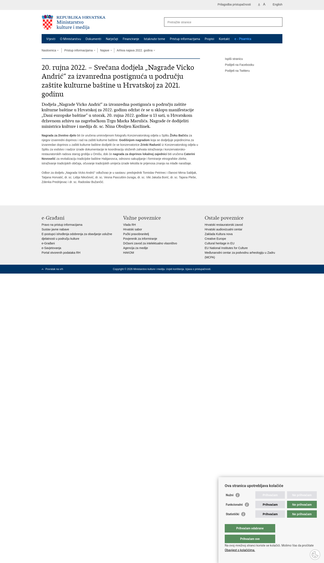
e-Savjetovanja (51, 248)
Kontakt (224, 39)
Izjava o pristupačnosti (197, 269)
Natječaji (112, 39)
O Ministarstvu (70, 39)
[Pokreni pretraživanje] (277, 22)
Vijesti (50, 39)
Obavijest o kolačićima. (240, 550)
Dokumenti (93, 39)
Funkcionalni (234, 513)
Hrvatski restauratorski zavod (224, 224)
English (277, 4)
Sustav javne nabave (55, 229)
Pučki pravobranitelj (136, 234)
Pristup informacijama (185, 39)
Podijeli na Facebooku (236, 65)
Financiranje (131, 39)
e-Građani (48, 243)
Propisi (209, 39)
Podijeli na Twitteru (234, 71)
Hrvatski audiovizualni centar (223, 229)
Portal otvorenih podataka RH (61, 252)
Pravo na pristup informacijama (62, 224)
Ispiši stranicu (231, 59)
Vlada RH (129, 224)
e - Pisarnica (242, 39)
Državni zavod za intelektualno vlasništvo (150, 243)
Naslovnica (49, 50)
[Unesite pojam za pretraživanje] (218, 22)
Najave (104, 50)
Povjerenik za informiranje (140, 238)
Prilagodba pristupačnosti (234, 4)
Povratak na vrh (54, 269)
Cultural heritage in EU (219, 243)
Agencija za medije (135, 248)
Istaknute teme (154, 39)
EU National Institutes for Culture (226, 248)
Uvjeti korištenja (175, 269)
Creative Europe (215, 238)
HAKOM (128, 252)
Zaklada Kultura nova (219, 234)
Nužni (229, 503)
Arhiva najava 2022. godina (135, 50)
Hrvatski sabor (132, 229)
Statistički (232, 522)
